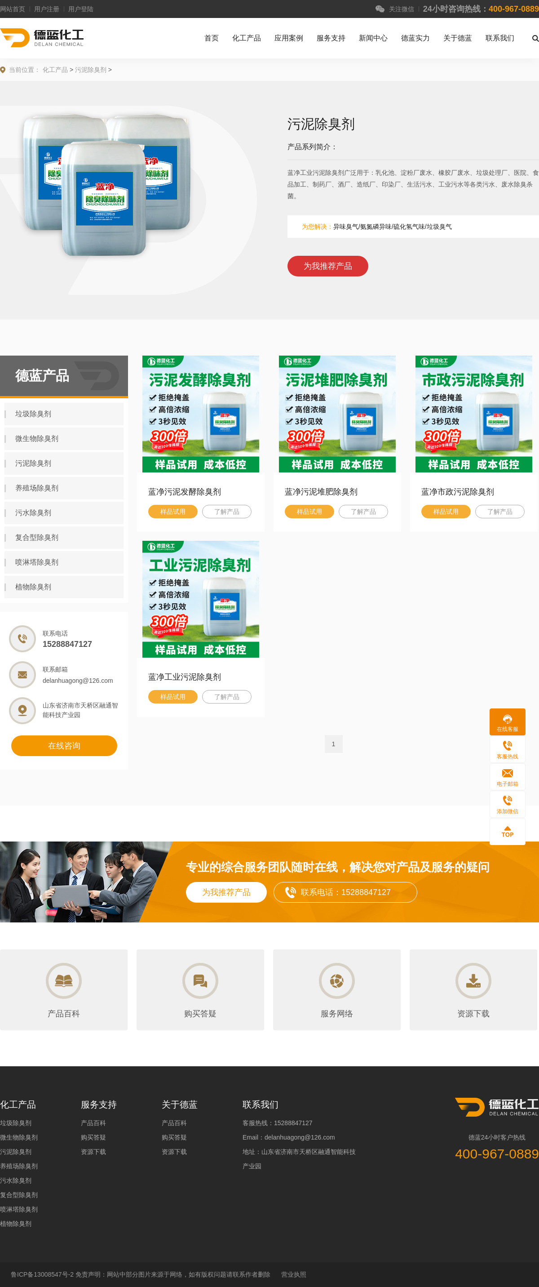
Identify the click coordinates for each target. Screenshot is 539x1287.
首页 (211, 38)
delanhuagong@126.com (78, 680)
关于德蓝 (457, 38)
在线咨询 (64, 745)
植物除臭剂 (27, 587)
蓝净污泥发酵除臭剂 (184, 491)
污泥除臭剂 (90, 69)
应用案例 (288, 38)
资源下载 (93, 1151)
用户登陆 (80, 9)
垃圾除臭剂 (27, 414)
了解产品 (226, 511)
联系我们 (500, 38)
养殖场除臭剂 (31, 488)
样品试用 (173, 511)
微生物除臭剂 (31, 439)
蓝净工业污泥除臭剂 (184, 676)
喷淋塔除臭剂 (31, 562)
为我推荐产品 (328, 266)
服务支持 (331, 38)
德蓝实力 (415, 38)
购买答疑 (93, 1137)
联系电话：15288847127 (346, 892)
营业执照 (293, 1274)
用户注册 (46, 9)
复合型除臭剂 (31, 538)
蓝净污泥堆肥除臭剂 (321, 491)
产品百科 (93, 1123)
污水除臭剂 (27, 513)
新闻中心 (373, 38)
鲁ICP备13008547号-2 (43, 1274)
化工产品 (246, 38)
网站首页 (12, 9)
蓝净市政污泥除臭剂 (457, 491)
